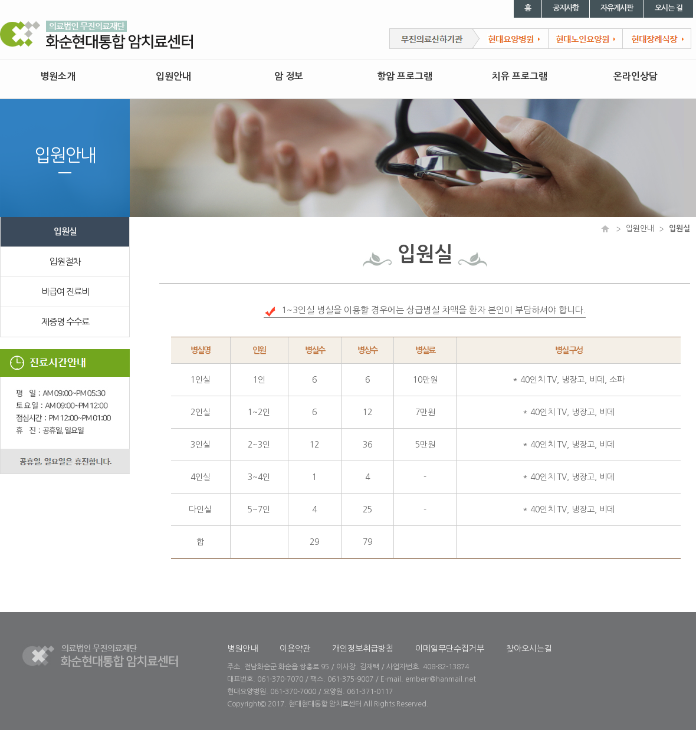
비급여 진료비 (65, 291)
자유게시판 (616, 8)
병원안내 (242, 648)
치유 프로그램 (519, 76)
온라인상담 (635, 76)
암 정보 (288, 76)
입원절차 (65, 261)
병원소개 (57, 76)
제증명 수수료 (65, 321)
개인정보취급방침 (362, 648)
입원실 (65, 231)
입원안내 (173, 76)
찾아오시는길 (529, 648)
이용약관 (295, 648)
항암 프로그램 (404, 76)
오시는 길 (668, 8)
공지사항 (566, 8)
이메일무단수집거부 (449, 648)
